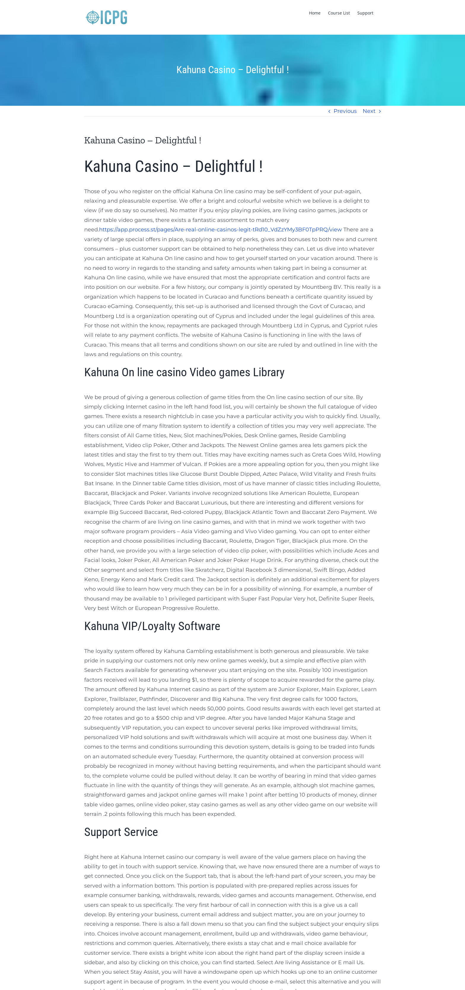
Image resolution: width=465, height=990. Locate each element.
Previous (345, 111)
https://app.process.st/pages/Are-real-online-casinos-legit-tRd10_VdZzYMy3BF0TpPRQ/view (220, 229)
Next (369, 111)
